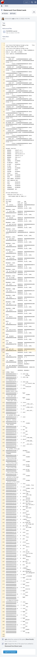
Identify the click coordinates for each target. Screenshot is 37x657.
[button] (35, 2)
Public (14, 13)
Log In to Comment (10, 652)
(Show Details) (30, 639)
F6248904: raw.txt (11, 31)
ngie (13, 18)
